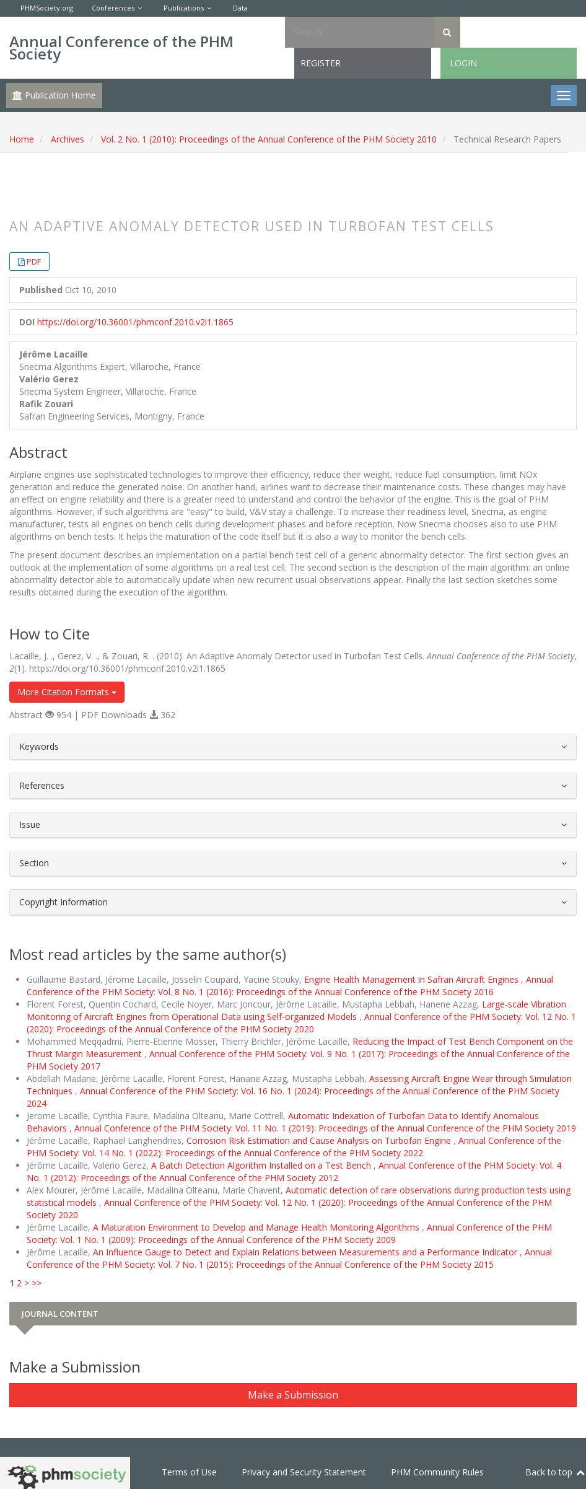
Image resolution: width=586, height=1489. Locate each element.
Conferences (113, 7)
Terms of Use (189, 1472)
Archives (67, 139)
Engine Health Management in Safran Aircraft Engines (412, 979)
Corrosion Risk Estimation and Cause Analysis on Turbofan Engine (319, 1140)
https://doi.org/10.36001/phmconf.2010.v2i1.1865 (135, 322)
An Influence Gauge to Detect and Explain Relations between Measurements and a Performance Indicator (306, 1252)
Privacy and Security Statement (304, 1472)
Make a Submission (293, 1395)
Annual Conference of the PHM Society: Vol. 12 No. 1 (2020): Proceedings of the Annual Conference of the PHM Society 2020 (301, 1023)
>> (37, 1283)
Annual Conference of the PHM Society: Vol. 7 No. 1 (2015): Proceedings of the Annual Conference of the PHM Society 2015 (289, 1258)
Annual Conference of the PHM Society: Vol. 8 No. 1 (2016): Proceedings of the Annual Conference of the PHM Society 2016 (290, 985)
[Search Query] (359, 32)
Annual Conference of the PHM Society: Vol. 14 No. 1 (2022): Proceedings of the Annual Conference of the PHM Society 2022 (294, 1147)
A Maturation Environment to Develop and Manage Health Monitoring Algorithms (257, 1227)
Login (463, 63)
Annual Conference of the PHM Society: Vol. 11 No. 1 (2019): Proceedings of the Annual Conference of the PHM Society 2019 (325, 1128)
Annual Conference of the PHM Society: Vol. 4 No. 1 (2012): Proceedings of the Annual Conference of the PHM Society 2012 (294, 1171)
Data (240, 7)
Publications (184, 7)
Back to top (555, 1472)
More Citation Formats (66, 692)
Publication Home (54, 95)
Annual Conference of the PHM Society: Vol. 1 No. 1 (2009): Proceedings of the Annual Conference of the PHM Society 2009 (289, 1233)
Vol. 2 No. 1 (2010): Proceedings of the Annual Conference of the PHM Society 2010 (269, 139)
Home (21, 139)
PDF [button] (34, 261)
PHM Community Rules (437, 1472)
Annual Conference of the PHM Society (121, 47)
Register (320, 63)
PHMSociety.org (46, 7)
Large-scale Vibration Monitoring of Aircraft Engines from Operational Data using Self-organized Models (296, 1010)
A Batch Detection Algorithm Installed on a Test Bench (262, 1165)
